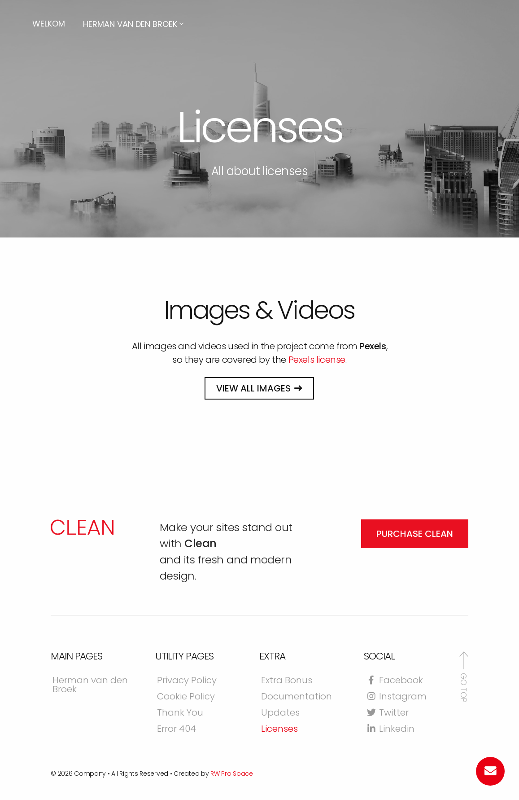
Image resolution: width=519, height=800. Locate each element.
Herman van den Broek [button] (133, 24)
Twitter (387, 713)
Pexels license (316, 359)
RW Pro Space (231, 773)
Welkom (48, 23)
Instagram (396, 697)
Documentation (296, 697)
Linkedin (390, 729)
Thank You (180, 713)
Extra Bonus (286, 681)
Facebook (394, 681)
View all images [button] (253, 388)
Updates (280, 713)
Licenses (279, 729)
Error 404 (176, 729)
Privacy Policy (187, 681)
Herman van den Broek (90, 685)
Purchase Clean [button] (414, 566)
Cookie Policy (186, 697)
